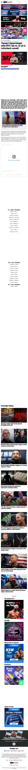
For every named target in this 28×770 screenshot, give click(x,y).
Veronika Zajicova (8, 123)
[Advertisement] (14, 84)
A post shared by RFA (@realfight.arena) (14, 175)
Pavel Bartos (13, 50)
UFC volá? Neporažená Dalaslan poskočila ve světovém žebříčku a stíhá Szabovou (12, 529)
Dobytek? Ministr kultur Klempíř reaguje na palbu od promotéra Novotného (14, 446)
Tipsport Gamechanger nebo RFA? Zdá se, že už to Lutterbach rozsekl (11, 41)
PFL (5, 484)
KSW (5, 505)
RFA (6, 40)
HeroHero (11, 760)
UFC (5, 463)
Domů (2, 40)
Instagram (14, 750)
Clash (17, 123)
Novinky (5, 40)
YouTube (21, 750)
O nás (6, 760)
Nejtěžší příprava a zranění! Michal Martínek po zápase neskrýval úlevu (13, 592)
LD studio (15, 768)
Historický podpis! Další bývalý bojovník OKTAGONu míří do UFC (11, 425)
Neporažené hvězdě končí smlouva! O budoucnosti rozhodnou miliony (11, 488)
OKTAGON (9, 40)
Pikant (19, 123)
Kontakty (17, 758)
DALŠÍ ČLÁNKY (14, 598)
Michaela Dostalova (13, 123)
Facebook (7, 750)
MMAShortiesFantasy (18, 760)
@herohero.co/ (17, 741)
